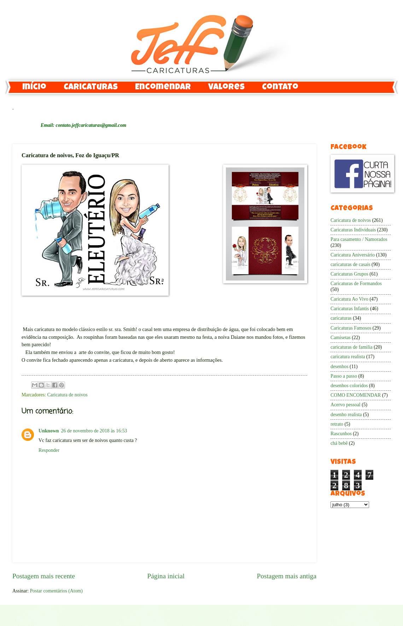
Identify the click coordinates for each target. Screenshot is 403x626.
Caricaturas (91, 87)
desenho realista (346, 414)
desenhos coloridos (349, 385)
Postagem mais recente (43, 576)
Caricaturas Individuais (353, 229)
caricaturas (341, 318)
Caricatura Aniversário (353, 255)
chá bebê (339, 443)
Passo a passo (344, 376)
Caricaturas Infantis (350, 308)
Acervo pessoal (346, 404)
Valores (226, 87)
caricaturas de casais (350, 264)
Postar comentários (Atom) (56, 590)
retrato (337, 424)
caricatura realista (348, 356)
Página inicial (166, 576)
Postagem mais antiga (286, 576)
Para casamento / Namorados (359, 239)
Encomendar (163, 87)
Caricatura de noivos (67, 394)
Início (34, 87)
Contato (280, 87)
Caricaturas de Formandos (356, 283)
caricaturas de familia (352, 347)
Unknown (49, 430)
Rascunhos (341, 433)
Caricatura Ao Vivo (349, 299)
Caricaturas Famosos (351, 328)
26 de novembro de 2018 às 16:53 (94, 430)
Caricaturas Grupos (349, 274)
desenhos (340, 366)
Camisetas (341, 337)
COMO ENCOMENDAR (356, 395)
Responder (49, 450)
